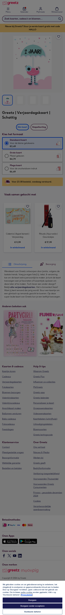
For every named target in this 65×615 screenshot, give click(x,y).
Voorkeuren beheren (32, 612)
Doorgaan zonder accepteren (32, 606)
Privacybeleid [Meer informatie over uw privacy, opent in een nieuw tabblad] (26, 595)
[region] (32, 597)
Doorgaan (32, 600)
